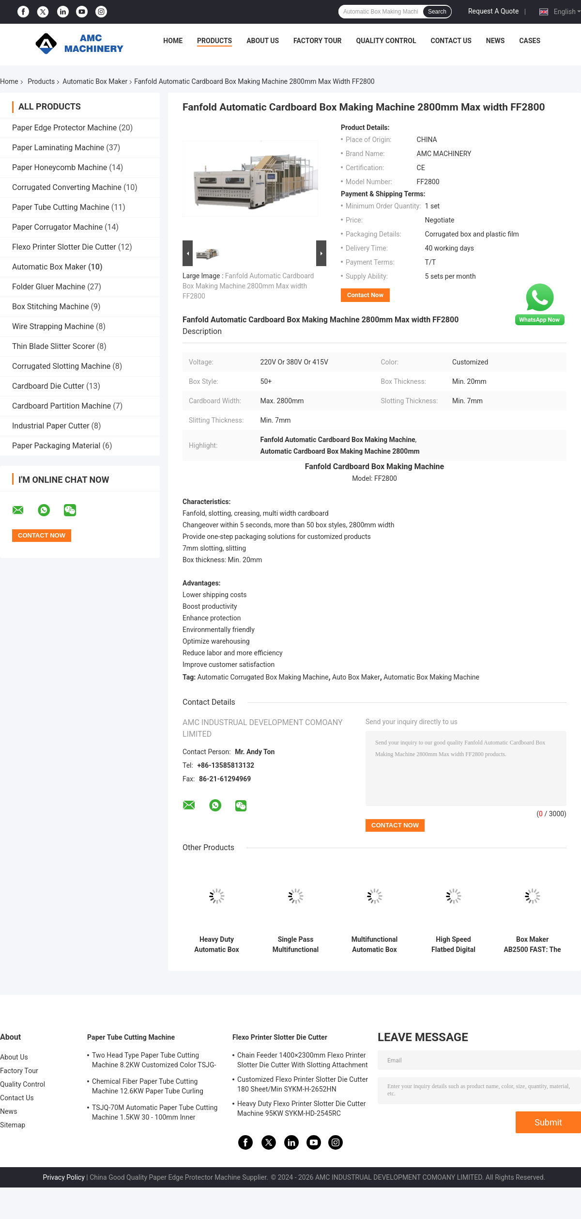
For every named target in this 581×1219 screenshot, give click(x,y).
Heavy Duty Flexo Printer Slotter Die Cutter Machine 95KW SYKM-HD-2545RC (301, 1108)
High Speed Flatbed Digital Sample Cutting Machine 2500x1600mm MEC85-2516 (453, 944)
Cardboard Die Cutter (48, 386)
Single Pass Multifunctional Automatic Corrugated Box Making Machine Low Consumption (295, 944)
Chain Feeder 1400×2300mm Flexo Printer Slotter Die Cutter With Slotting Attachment (302, 1060)
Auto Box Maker (356, 677)
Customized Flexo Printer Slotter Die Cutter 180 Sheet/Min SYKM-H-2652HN (302, 1084)
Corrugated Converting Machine (67, 187)
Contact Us (450, 41)
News (495, 41)
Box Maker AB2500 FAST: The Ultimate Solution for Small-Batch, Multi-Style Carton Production (532, 944)
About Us (262, 41)
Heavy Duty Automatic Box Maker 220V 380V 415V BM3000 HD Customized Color (216, 944)
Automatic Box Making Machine (431, 677)
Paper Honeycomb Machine (59, 167)
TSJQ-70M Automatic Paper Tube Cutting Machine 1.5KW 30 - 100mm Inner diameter (155, 1114)
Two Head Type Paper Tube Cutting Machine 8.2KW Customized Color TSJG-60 (154, 1061)
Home (173, 41)
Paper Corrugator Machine (57, 227)
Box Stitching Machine (50, 306)
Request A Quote (493, 11)
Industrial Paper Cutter (51, 425)
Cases (529, 41)
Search (437, 11)
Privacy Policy (64, 1177)
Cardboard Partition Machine (61, 406)
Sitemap (12, 1125)
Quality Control (386, 41)
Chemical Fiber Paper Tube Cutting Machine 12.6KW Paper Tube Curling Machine (147, 1087)
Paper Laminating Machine (58, 147)
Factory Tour (317, 41)
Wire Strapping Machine (53, 326)
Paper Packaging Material (56, 445)
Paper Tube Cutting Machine (60, 207)
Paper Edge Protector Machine (64, 127)
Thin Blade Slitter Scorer (53, 346)
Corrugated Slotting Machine (61, 366)
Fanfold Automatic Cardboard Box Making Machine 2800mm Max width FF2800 (248, 286)
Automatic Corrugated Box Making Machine (263, 677)
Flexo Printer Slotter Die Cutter (64, 247)
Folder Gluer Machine (48, 286)
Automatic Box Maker (94, 81)
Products (214, 41)
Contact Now (365, 295)
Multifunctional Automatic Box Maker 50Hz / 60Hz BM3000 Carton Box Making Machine (375, 944)
